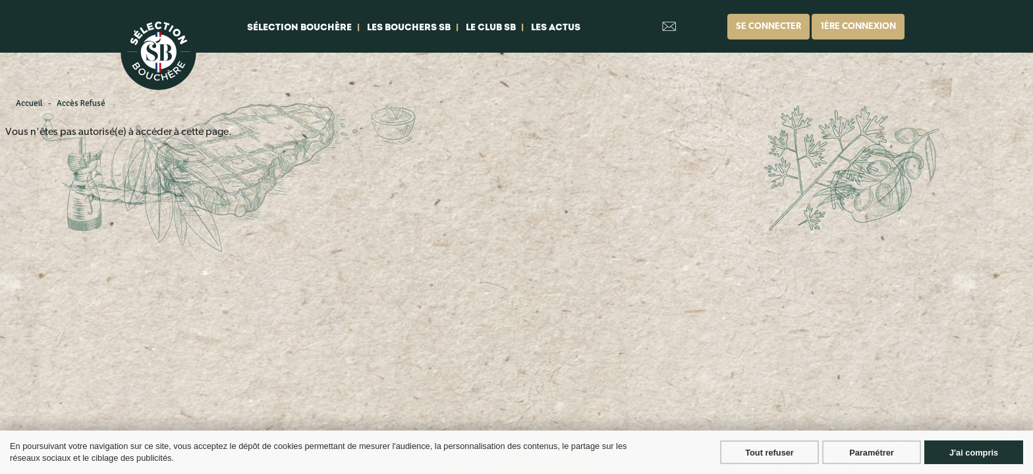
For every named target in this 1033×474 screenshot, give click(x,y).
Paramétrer (871, 453)
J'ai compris (973, 453)
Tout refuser (769, 453)
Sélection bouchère (299, 27)
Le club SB (491, 27)
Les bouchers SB (409, 27)
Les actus (555, 27)
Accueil (29, 103)
